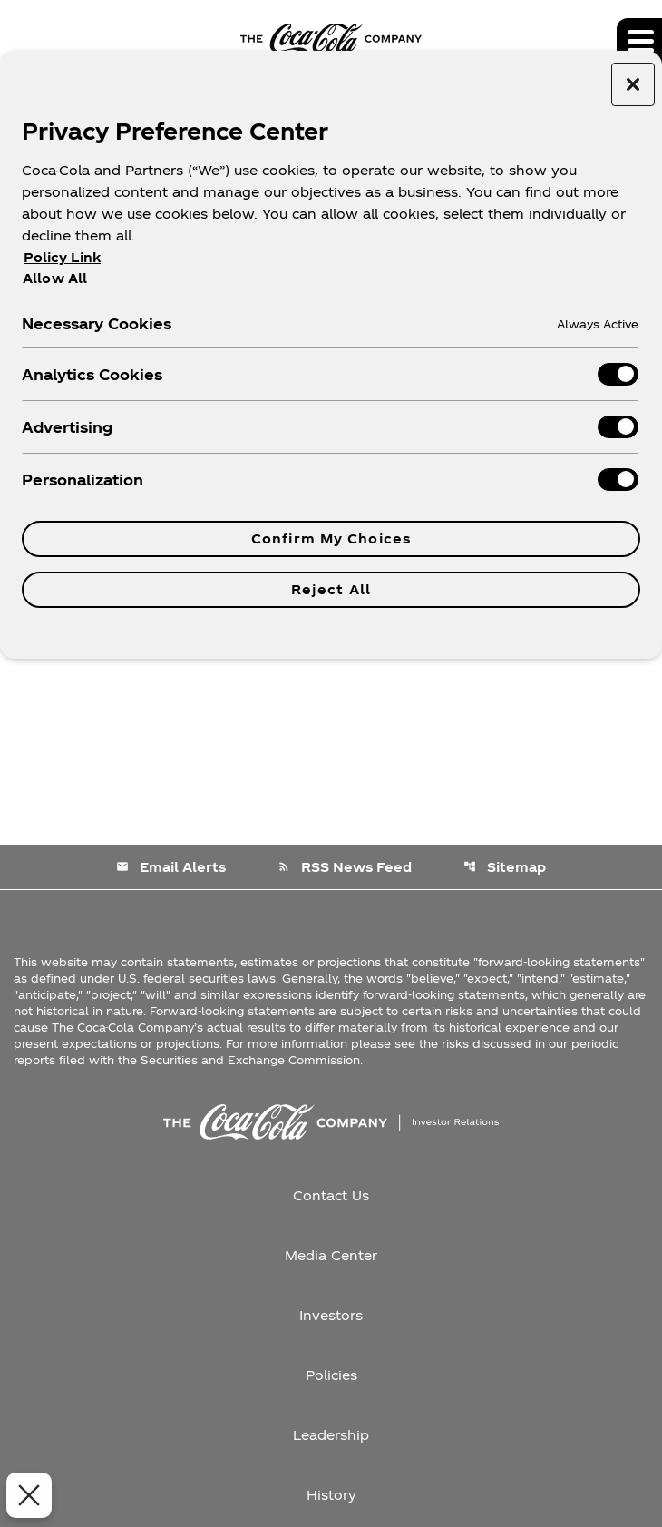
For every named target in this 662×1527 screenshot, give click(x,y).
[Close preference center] (633, 84)
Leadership (331, 1435)
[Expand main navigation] (639, 41)
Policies (331, 1375)
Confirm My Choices (331, 538)
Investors (331, 1315)
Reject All (331, 589)
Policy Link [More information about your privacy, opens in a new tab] (62, 257)
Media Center (331, 1255)
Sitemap (504, 867)
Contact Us (331, 1195)
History (331, 1495)
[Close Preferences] (25, 1495)
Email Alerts (171, 867)
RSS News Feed (344, 867)
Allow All (55, 277)
